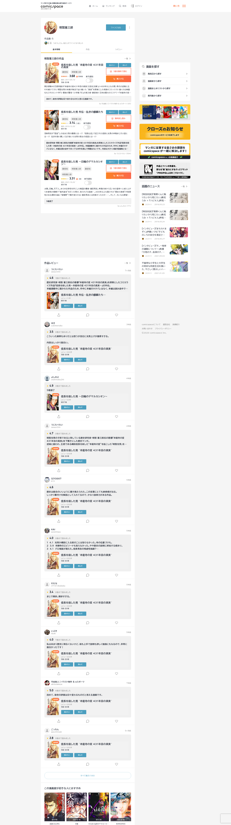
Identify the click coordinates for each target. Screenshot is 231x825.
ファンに (116, 27)
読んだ (125, 65)
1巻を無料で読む (118, 71)
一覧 (126, 58)
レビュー (119, 49)
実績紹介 (176, 324)
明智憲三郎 (76, 72)
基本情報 (56, 49)
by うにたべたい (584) (122, 153)
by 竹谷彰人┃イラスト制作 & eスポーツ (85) (115, 103)
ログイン (136, 6)
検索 (122, 6)
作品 (88, 49)
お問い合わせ (147, 328)
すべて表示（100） (87, 775)
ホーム (93, 6)
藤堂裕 (65, 72)
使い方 (176, 6)
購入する (118, 79)
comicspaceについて (151, 324)
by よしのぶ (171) (124, 206)
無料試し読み (118, 118)
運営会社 (166, 324)
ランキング (108, 6)
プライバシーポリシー (163, 328)
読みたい (112, 65)
